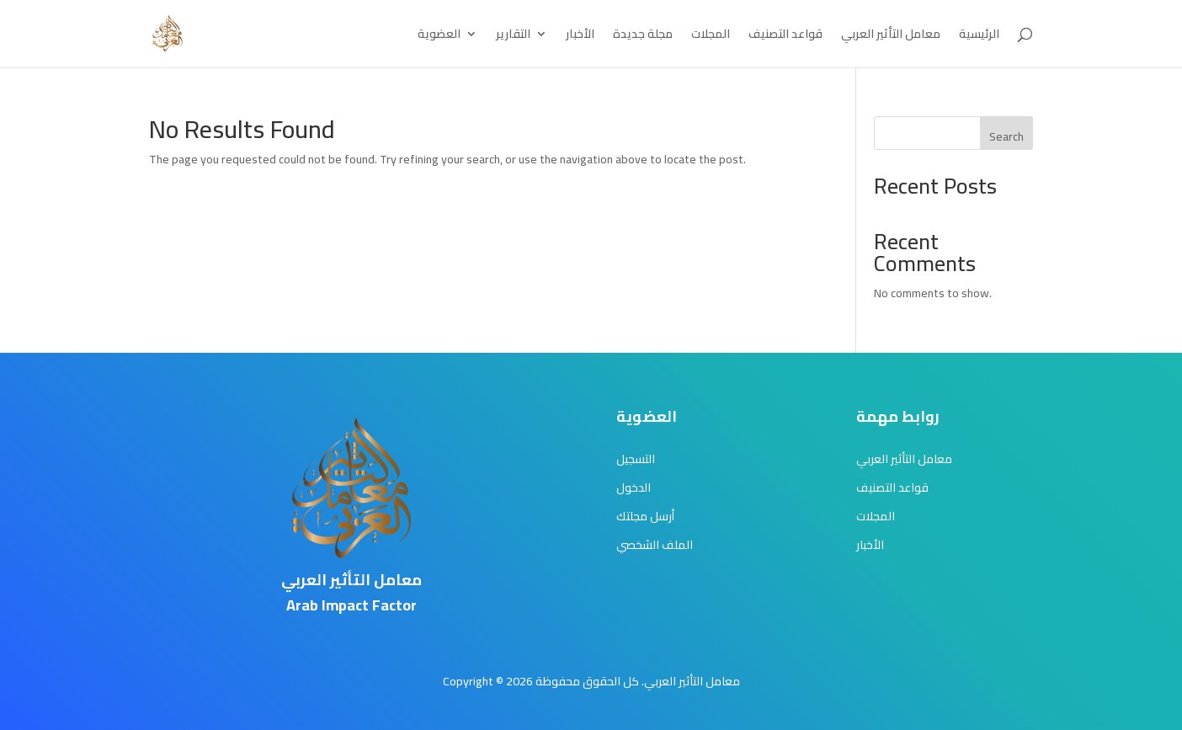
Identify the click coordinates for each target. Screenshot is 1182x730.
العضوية (439, 36)
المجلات (710, 36)
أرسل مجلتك (645, 516)
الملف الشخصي (654, 545)
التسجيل (635, 459)
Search (1006, 136)
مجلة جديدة (643, 36)
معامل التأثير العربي (890, 36)
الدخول (633, 487)
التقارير (513, 36)
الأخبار (580, 36)
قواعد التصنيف (785, 36)
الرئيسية (979, 36)
